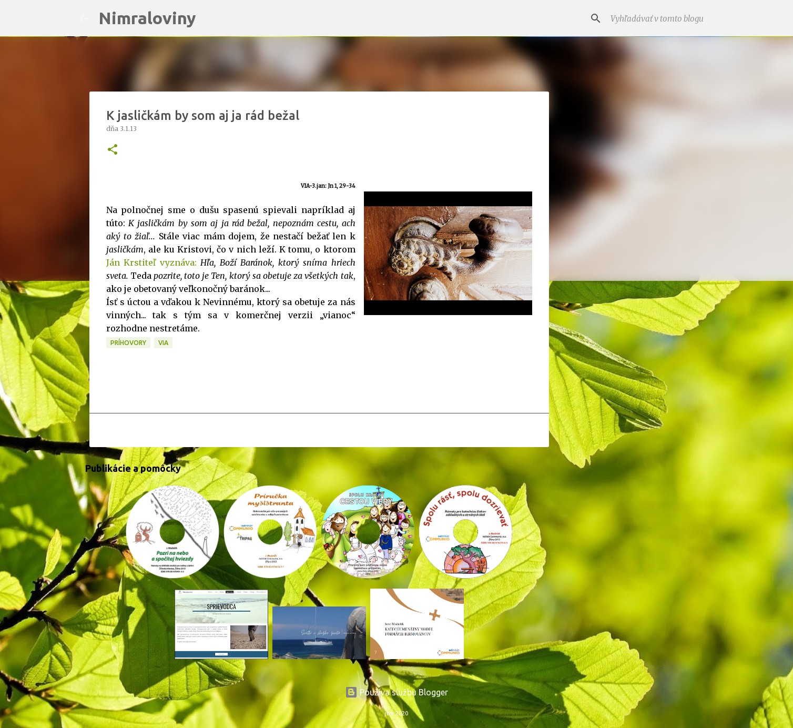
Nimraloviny (147, 17)
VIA (163, 342)
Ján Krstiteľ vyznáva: (151, 262)
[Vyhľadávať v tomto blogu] (661, 18)
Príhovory (128, 342)
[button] (112, 150)
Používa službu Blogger (396, 692)
